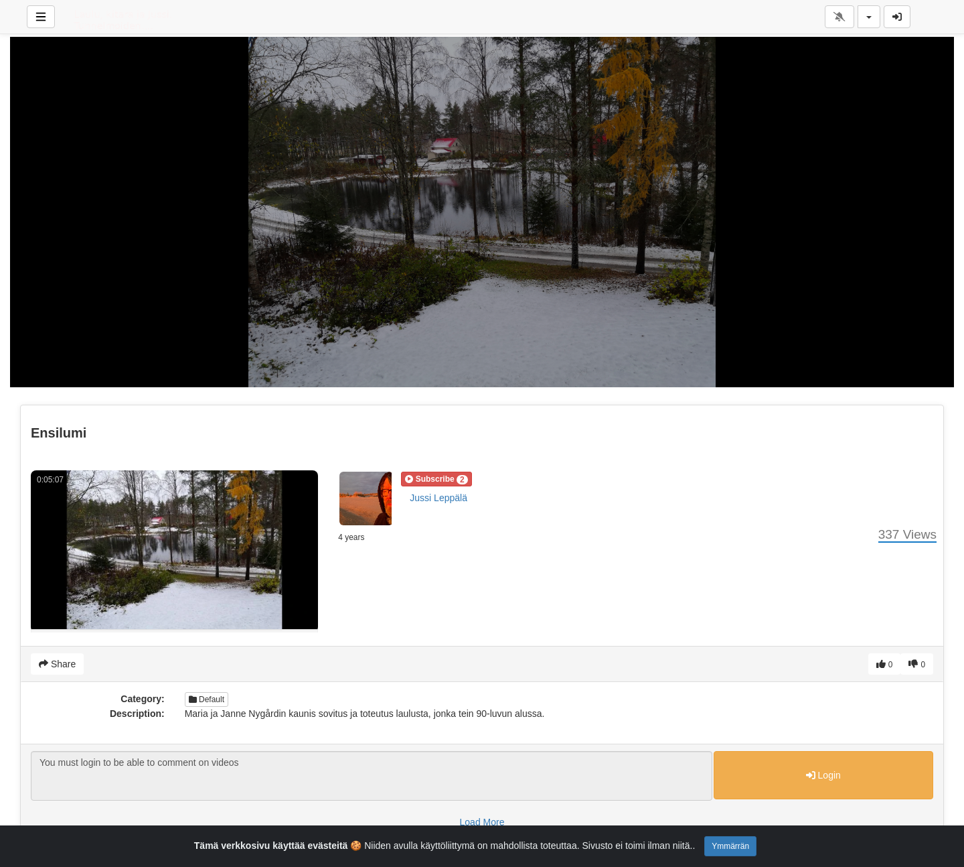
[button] (436, 479)
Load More (482, 822)
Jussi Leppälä (438, 497)
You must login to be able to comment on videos (371, 776)
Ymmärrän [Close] (730, 846)
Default (206, 699)
